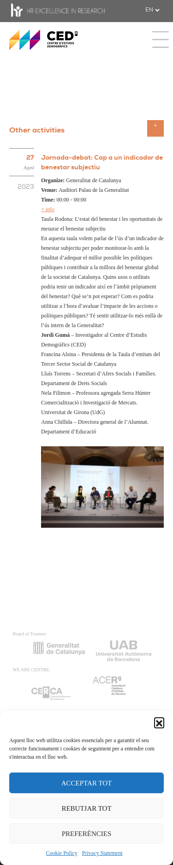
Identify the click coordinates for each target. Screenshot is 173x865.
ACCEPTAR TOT (86, 783)
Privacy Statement (102, 853)
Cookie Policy (62, 853)
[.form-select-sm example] (152, 10)
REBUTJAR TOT (86, 808)
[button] (159, 722)
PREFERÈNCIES (87, 833)
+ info (47, 209)
